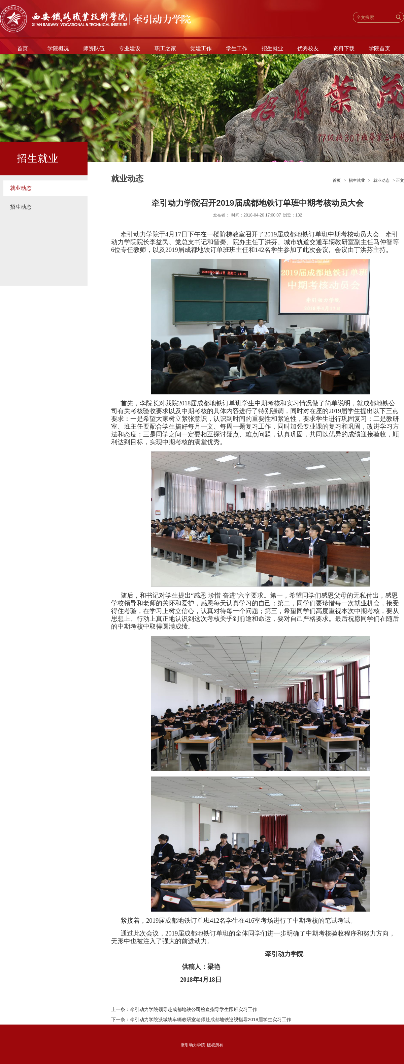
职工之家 (165, 48)
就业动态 (21, 188)
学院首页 (379, 48)
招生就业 (272, 48)
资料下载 (344, 48)
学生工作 (236, 48)
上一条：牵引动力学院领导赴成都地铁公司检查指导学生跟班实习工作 (184, 1009)
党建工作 (201, 48)
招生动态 (21, 207)
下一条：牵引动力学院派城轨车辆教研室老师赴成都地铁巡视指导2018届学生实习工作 (201, 1019)
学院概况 (58, 48)
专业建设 (129, 48)
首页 (22, 48)
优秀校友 (308, 48)
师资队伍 (94, 48)
